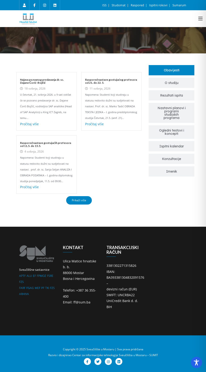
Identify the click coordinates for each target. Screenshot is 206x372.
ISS (104, 5)
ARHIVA (24, 294)
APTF (22, 276)
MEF (37, 288)
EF (34, 276)
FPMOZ (41, 276)
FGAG (30, 288)
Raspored (138, 5)
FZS (21, 282)
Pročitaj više (29, 124)
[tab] (171, 70)
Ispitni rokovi (158, 5)
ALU (29, 276)
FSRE (50, 276)
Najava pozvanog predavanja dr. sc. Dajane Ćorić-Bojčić (42, 81)
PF (42, 288)
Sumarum (179, 5)
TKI (47, 288)
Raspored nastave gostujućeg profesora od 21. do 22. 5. (111, 81)
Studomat (119, 5)
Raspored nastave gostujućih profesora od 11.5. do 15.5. (45, 144)
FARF (22, 288)
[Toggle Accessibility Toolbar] (196, 362)
